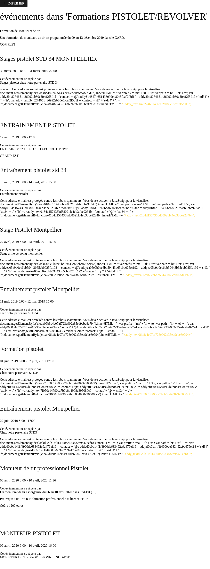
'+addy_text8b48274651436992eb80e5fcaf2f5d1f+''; (156, 104)
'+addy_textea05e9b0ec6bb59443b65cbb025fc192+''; (158, 275)
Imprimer (13, 3)
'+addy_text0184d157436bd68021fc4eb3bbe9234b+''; (159, 215)
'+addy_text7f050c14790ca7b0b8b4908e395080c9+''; (159, 394)
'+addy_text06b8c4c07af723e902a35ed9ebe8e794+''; (158, 334)
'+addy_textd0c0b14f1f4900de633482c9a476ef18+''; (157, 454)
